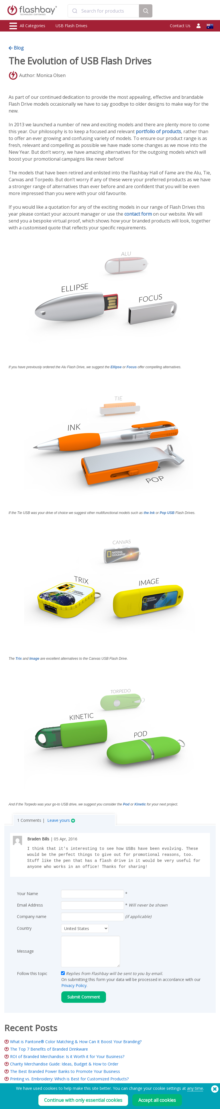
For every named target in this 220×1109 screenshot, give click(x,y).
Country (24, 928)
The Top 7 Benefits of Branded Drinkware (49, 1049)
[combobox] (103, 10)
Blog (16, 48)
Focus (132, 367)
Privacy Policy (74, 985)
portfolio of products (158, 131)
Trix (18, 659)
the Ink (149, 513)
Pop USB (167, 513)
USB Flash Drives (71, 25)
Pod (126, 804)
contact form (138, 214)
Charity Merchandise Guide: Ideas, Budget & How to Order (64, 1064)
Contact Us (180, 25)
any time (195, 1088)
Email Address (30, 905)
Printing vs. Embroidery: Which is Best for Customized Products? (69, 1079)
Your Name (27, 893)
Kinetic (140, 804)
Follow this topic (32, 973)
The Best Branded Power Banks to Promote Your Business (65, 1071)
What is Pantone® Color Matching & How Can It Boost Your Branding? (76, 1041)
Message (25, 951)
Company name (31, 916)
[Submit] (74, 11)
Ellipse (116, 367)
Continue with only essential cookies (83, 1100)
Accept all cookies (157, 1100)
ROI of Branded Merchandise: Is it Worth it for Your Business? (67, 1056)
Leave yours (61, 820)
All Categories (27, 26)
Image (35, 659)
